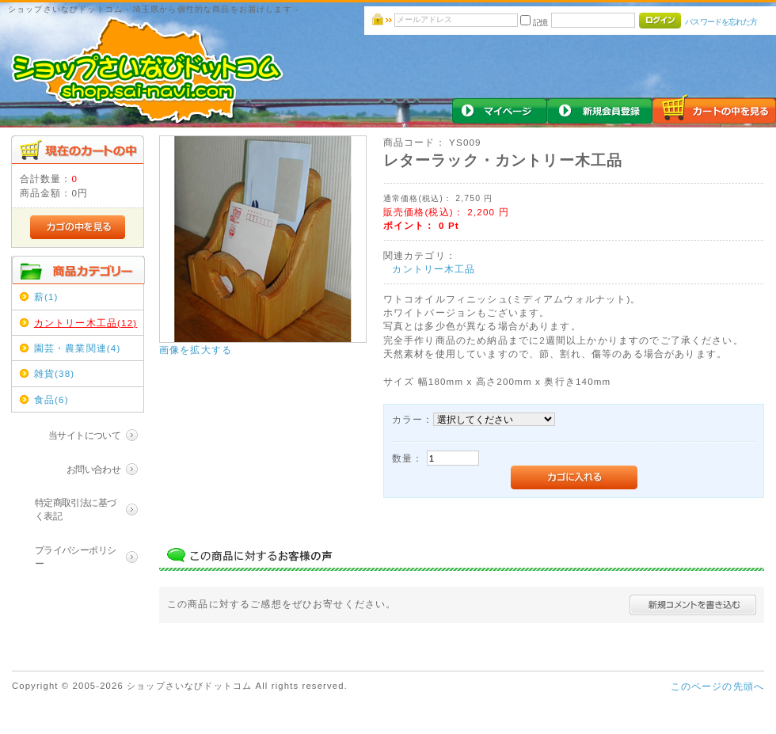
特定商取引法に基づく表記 (75, 509)
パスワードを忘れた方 (721, 21)
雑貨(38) (54, 373)
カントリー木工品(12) (86, 323)
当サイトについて (84, 435)
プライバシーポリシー (75, 557)
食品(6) (51, 399)
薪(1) (46, 296)
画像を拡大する (195, 349)
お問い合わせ (94, 469)
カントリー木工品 (433, 269)
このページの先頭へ (717, 686)
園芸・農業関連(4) (77, 348)
